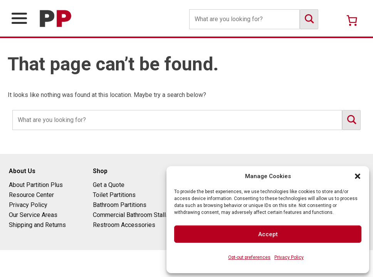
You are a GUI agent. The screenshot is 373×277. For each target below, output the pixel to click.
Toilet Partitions (114, 195)
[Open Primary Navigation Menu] (19, 18)
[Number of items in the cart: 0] (351, 20)
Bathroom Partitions (119, 205)
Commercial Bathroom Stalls (131, 215)
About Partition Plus (36, 185)
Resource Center (31, 195)
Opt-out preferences (249, 257)
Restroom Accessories (124, 225)
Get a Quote (108, 185)
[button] (357, 176)
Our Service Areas (33, 215)
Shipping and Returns (37, 225)
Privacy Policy (289, 257)
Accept (268, 234)
